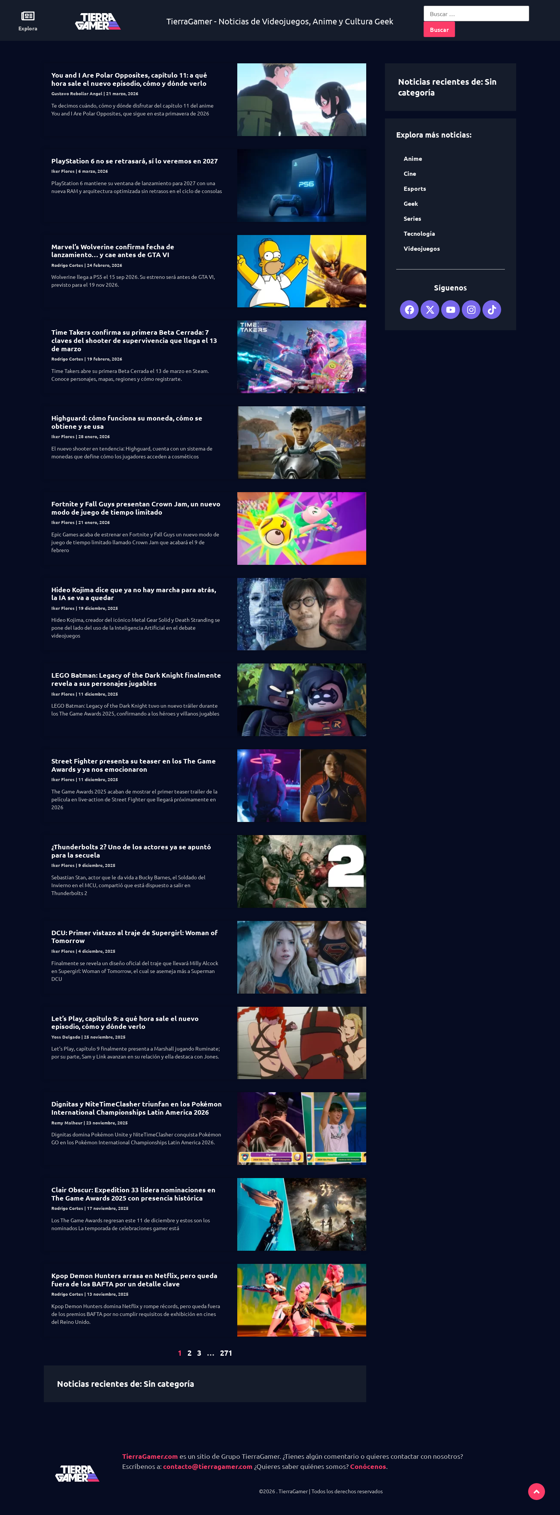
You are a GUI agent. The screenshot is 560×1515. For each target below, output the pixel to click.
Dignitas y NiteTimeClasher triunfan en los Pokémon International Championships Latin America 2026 (136, 1107)
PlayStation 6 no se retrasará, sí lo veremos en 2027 (134, 160)
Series (412, 218)
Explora (27, 28)
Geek (411, 203)
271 (226, 1353)
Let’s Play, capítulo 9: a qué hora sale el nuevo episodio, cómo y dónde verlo (125, 1022)
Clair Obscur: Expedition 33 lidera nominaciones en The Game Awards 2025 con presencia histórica (133, 1193)
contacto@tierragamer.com (208, 1466)
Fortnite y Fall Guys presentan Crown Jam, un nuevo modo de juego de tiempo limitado (135, 507)
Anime (413, 158)
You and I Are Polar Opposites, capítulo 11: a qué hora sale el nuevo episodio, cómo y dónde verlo (129, 78)
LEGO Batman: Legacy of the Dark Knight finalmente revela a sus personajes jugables (136, 679)
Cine (410, 173)
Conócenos (368, 1466)
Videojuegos (422, 248)
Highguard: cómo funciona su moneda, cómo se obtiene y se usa (126, 421)
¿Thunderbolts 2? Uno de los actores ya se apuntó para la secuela (131, 850)
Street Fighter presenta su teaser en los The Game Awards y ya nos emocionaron (133, 764)
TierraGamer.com (150, 1456)
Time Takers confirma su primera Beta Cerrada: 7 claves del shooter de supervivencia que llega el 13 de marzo (134, 340)
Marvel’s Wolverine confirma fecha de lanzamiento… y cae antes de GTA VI (112, 250)
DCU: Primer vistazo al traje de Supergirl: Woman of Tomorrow (134, 936)
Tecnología (419, 233)
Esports (415, 188)
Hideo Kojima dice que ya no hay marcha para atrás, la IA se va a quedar (133, 593)
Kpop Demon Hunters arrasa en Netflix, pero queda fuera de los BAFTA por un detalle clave (134, 1279)
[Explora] (27, 15)
